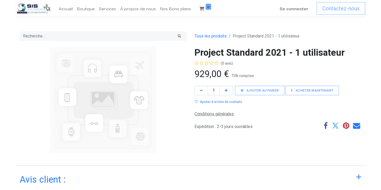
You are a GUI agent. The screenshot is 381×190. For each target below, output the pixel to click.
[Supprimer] (201, 90)
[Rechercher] (179, 36)
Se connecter (294, 8)
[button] (259, 90)
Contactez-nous (341, 8)
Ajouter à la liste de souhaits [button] (218, 102)
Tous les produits (210, 36)
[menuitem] (66, 8)
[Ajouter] (226, 90)
